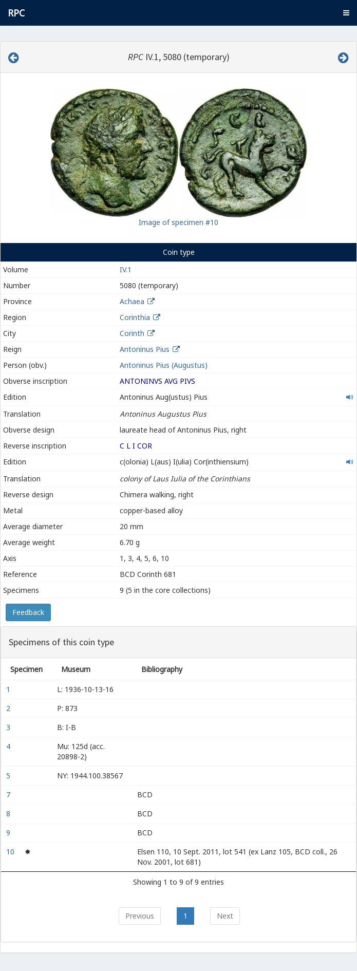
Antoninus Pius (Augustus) (164, 365)
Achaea (132, 301)
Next (225, 916)
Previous (139, 916)
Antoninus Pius (145, 349)
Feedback (28, 612)
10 (11, 851)
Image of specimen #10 (178, 222)
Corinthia (135, 317)
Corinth (132, 333)
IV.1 (125, 269)
